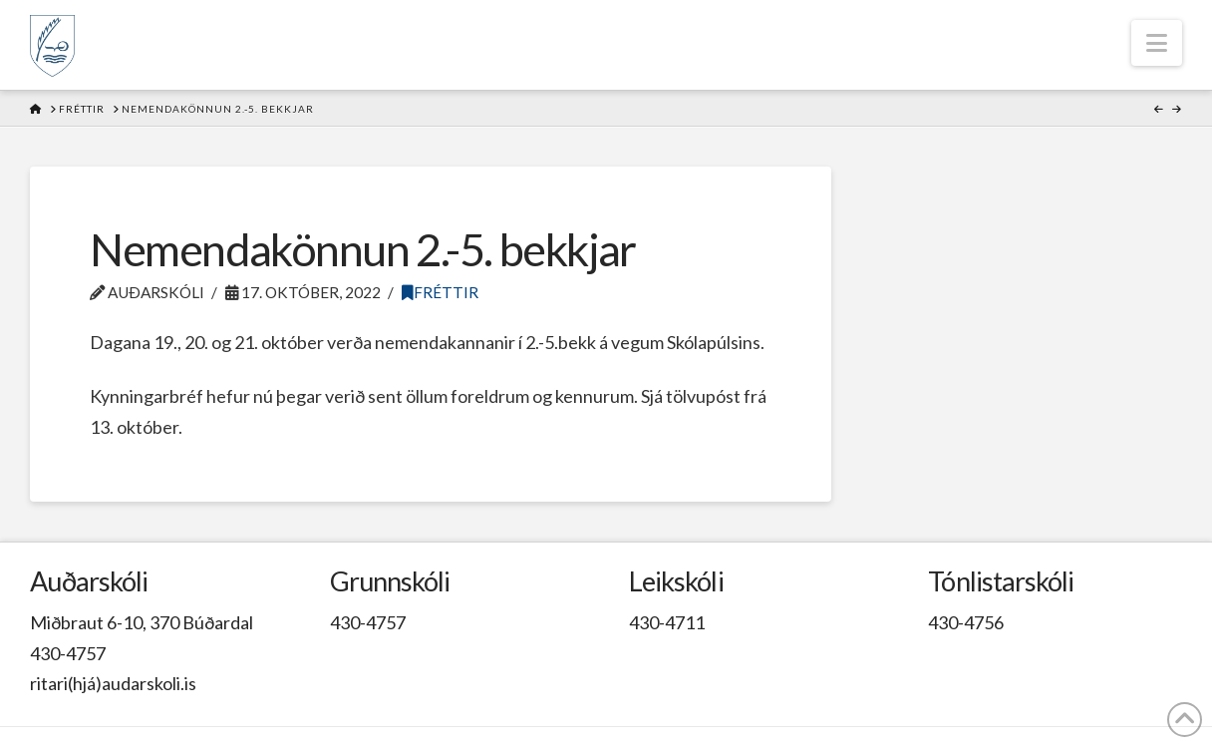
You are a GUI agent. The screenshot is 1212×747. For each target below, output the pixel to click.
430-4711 (667, 622)
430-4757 (68, 653)
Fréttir (440, 292)
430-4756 (966, 622)
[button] (1156, 43)
